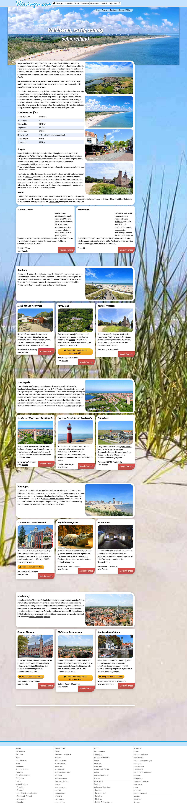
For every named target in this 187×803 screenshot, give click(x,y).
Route (96, 760)
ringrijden (33, 164)
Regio (110, 3)
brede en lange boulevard (43, 491)
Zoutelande (37, 74)
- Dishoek (137, 776)
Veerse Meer (53, 202)
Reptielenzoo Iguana (54, 502)
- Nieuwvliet (138, 785)
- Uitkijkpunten (60, 763)
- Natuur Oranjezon (141, 755)
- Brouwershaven (100, 793)
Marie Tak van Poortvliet (30, 305)
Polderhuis (103, 418)
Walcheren (119, 222)
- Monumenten (60, 760)
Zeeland (70, 66)
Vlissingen (59, 3)
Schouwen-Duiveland (102, 787)
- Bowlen (58, 775)
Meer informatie (66, 250)
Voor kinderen (21, 760)
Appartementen (22, 769)
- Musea (58, 757)
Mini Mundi (73, 611)
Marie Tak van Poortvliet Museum (30, 279)
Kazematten (104, 522)
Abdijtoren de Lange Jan (70, 632)
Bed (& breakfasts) (23, 775)
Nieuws (97, 778)
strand (47, 94)
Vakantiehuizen (22, 784)
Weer (115, 3)
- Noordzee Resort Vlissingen (27, 793)
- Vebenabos (20, 799)
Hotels (18, 781)
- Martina (19, 772)
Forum (96, 772)
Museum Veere (25, 209)
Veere (45, 196)
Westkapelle (48, 74)
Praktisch (104, 3)
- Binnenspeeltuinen (62, 772)
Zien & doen (85, 3)
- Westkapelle (139, 767)
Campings (20, 778)
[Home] (54, 3)
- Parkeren (98, 763)
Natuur (57, 784)
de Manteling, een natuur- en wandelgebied (50, 285)
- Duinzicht (20, 787)
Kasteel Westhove (106, 305)
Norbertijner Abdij (34, 608)
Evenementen (94, 3)
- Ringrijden (98, 755)
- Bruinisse (98, 796)
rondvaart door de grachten (39, 617)
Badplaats (20, 754)
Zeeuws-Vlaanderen (141, 782)
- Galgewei (20, 790)
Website (25, 251)
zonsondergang (37, 91)
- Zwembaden (60, 793)
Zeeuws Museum (61, 611)
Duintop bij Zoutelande (57, 135)
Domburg (21, 274)
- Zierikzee (98, 799)
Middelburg (22, 600)
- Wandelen (59, 799)
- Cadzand (137, 790)
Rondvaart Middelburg (109, 632)
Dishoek (29, 177)
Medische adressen (101, 769)
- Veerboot (98, 766)
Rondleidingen (60, 787)
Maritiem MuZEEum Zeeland (32, 522)
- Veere (136, 752)
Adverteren (138, 799)
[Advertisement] (153, 102)
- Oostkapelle (138, 758)
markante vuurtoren (56, 395)
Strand (77, 3)
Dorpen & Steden (61, 781)
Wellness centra (61, 778)
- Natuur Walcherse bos (142, 773)
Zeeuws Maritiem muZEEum (53, 499)
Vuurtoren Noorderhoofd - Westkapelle (75, 418)
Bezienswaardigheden (63, 754)
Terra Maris (63, 305)
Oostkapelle (124, 334)
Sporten (58, 790)
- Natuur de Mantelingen (143, 761)
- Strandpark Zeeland (24, 796)
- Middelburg (138, 779)
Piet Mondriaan (31, 282)
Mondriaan (40, 397)
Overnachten (69, 3)
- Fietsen (58, 796)
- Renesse (98, 790)
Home (18, 749)
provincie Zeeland (43, 611)
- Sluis (136, 787)
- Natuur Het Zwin (140, 793)
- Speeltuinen (60, 769)
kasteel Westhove (84, 343)
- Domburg (138, 764)
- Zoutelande (138, 770)
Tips (17, 757)
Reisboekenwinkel (101, 775)
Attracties (59, 766)
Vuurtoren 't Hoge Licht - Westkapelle (35, 418)
